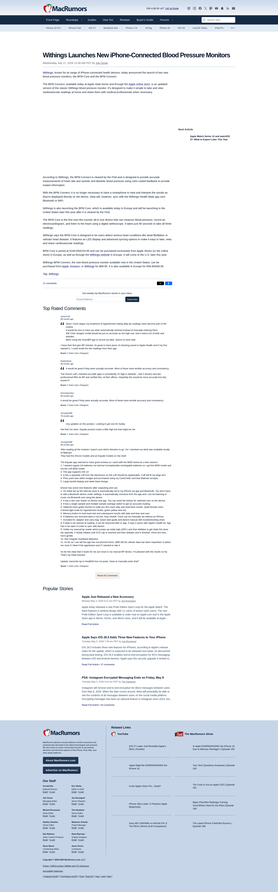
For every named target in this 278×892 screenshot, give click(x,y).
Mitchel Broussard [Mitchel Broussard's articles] (51, 809)
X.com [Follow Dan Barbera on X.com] (52, 839)
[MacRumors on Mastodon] (211, 8)
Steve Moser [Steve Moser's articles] (48, 845)
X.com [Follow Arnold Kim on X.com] (52, 791)
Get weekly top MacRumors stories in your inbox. (107, 293)
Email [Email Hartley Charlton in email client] (45, 827)
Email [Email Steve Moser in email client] (45, 851)
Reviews (125, 19)
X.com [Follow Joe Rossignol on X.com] (81, 803)
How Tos (108, 19)
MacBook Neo (111, 28)
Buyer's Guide (145, 19)
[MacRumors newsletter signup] (233, 8)
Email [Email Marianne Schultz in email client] (74, 827)
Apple (65, 266)
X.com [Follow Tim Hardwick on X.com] (81, 815)
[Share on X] (160, 283)
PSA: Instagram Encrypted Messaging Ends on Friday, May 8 (125, 677)
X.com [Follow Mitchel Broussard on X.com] (52, 815)
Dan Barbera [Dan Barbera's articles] (48, 833)
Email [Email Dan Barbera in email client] (45, 839)
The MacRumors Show (199, 733)
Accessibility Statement (53, 871)
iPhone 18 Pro (53, 28)
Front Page (52, 19)
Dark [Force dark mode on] (109, 876)
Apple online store (139, 84)
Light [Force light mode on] (103, 876)
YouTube (122, 733)
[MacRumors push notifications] (222, 8)
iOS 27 (92, 28)
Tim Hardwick (129, 681)
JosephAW (66, 413)
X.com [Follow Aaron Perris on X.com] (81, 851)
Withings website (100, 254)
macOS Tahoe (200, 28)
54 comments (108, 705)
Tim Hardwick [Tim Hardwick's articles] (78, 809)
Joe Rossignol (128, 601)
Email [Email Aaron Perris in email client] (74, 851)
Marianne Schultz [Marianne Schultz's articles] (80, 821)
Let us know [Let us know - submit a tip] (172, 8)
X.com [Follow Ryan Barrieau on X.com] (81, 839)
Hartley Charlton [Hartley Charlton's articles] (50, 821)
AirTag (148, 28)
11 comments (50, 283)
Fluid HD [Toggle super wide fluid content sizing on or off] (89, 876)
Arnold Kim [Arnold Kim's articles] (48, 785)
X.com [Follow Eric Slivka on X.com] (81, 791)
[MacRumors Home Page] (65, 8)
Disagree (84, 353)
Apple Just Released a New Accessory (109, 597)
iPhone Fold (75, 28)
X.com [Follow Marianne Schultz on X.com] (81, 827)
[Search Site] (218, 20)
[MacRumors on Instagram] (194, 8)
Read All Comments (107, 575)
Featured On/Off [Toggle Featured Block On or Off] (51, 876)
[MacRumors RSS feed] (228, 8)
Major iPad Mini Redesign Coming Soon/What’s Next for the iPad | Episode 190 (213, 804)
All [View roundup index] (233, 28)
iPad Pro (219, 28)
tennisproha (67, 393)
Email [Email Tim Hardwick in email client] (74, 815)
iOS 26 (181, 28)
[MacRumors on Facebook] (200, 8)
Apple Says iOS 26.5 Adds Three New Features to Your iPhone (126, 637)
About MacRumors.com (61, 759)
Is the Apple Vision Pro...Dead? (145, 785)
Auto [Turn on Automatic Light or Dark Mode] (98, 876)
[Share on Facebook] (168, 283)
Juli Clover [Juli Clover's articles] (48, 797)
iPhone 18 (165, 28)
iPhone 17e (132, 28)
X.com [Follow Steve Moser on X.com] (52, 851)
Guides (92, 19)
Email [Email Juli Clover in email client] (45, 803)
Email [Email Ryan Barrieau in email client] (74, 839)
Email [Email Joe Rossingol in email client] (74, 803)
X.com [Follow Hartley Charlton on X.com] (52, 827)
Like (76, 353)
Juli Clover (102, 62)
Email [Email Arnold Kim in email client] (45, 791)
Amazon (75, 266)
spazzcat (65, 316)
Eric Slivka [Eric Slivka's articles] (77, 785)
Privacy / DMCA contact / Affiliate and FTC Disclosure (66, 866)
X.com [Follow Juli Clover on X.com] (52, 803)
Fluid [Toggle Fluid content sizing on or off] (82, 876)
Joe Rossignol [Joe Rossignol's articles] (78, 797)
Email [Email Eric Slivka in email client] (74, 791)
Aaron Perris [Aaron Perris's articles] (77, 845)
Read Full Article (90, 624)
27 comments (108, 664)
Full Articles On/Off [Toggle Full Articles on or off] (69, 876)
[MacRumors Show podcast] (189, 8)
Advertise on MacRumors (62, 769)
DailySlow (66, 361)
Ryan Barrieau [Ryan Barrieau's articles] (78, 833)
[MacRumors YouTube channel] (216, 8)
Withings (48, 72)
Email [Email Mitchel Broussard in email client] (45, 815)
